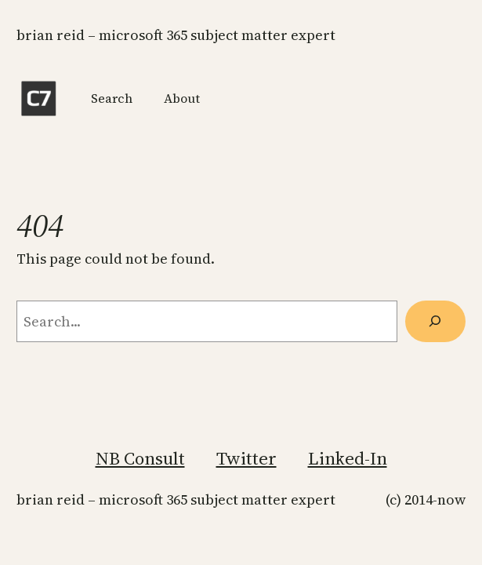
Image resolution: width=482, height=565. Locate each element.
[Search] (435, 321)
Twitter (246, 458)
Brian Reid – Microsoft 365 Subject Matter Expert (175, 35)
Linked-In (347, 458)
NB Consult (140, 458)
